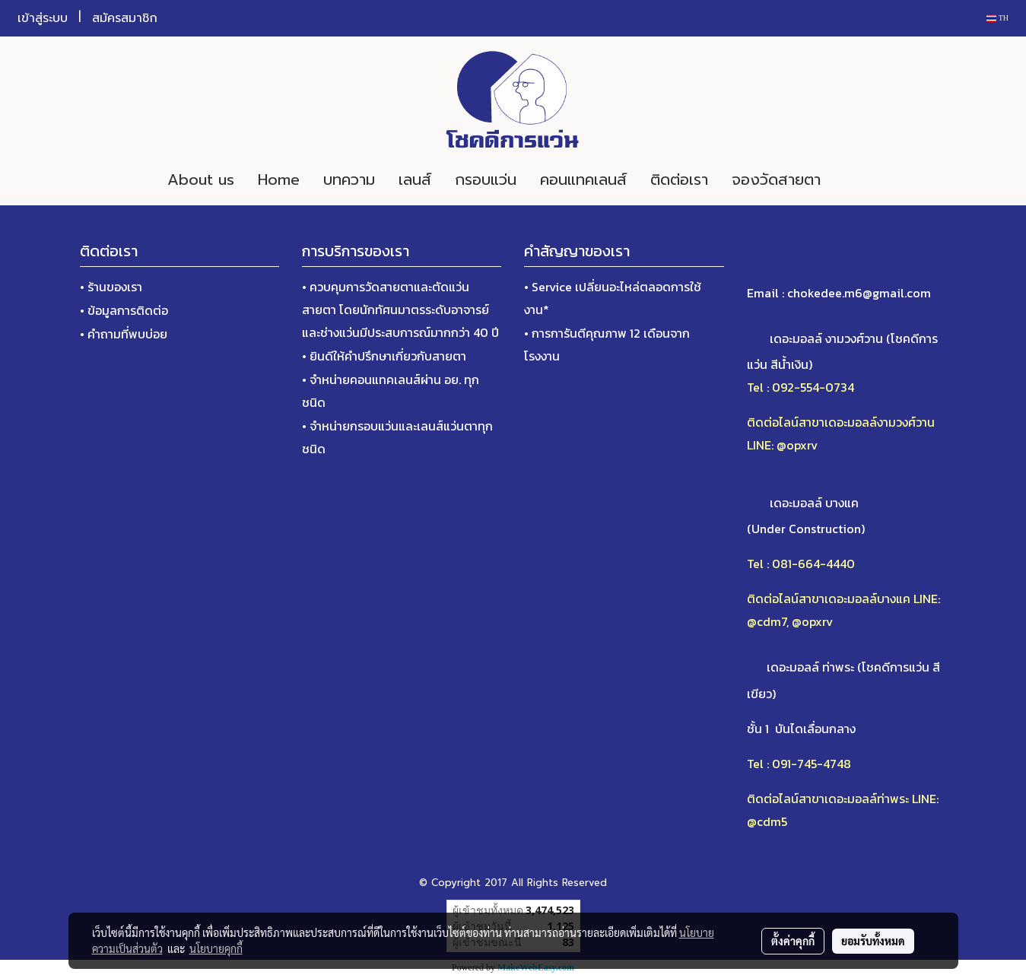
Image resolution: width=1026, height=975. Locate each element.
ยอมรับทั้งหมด (873, 941)
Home (279, 179)
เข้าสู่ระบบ (42, 18)
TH (997, 18)
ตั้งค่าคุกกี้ (793, 941)
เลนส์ (415, 179)
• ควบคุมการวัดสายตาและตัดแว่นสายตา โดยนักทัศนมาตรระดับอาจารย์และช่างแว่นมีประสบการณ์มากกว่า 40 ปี (400, 309)
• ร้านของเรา (111, 287)
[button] (855, 179)
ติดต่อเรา (679, 179)
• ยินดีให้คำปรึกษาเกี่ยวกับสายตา (384, 356)
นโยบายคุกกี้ (216, 948)
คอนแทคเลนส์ (583, 179)
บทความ (349, 179)
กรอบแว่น (485, 179)
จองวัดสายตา (776, 179)
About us (200, 179)
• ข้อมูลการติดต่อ (124, 310)
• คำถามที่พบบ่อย (123, 334)
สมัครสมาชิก (124, 18)
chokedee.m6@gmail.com (859, 293)
